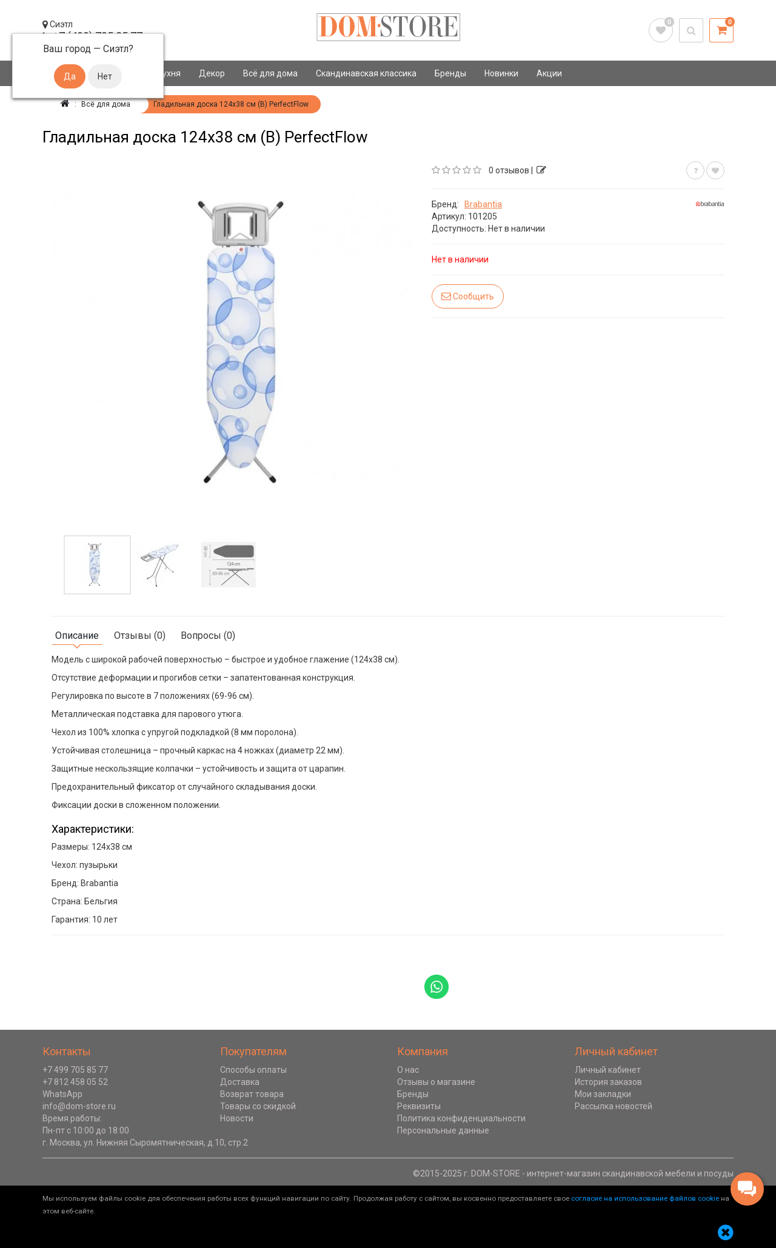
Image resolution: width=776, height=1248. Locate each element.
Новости (236, 1118)
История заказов (608, 1082)
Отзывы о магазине (436, 1082)
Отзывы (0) (140, 635)
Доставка (239, 1082)
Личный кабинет (608, 1070)
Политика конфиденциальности (461, 1118)
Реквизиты (419, 1106)
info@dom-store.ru (79, 1106)
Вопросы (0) (208, 635)
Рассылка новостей (613, 1106)
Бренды (450, 73)
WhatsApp (62, 1094)
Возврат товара (252, 1094)
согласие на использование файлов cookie (645, 1198)
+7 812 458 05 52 (75, 1082)
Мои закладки (603, 1094)
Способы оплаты (253, 1070)
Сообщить (467, 296)
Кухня (169, 73)
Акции (549, 73)
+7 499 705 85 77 (75, 1070)
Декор (212, 73)
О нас (408, 1070)
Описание (77, 635)
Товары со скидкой (258, 1106)
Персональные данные (443, 1130)
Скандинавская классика (366, 73)
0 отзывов (509, 170)
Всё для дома (270, 73)
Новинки (501, 73)
